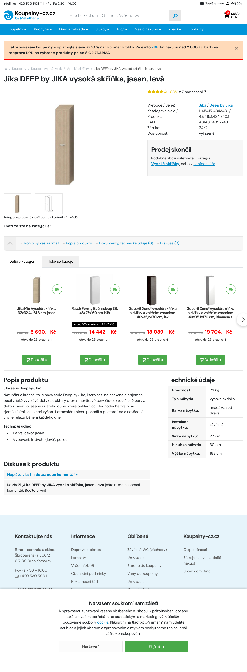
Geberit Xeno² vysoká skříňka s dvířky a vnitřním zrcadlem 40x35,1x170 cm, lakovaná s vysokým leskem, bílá (210, 315)
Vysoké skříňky (78, 68)
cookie (102, 622)
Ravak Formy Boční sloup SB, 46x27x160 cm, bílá (94, 310)
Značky (175, 29)
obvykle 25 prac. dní (36, 339)
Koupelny (19, 68)
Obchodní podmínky (88, 573)
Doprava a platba (86, 549)
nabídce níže (204, 163)
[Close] (236, 48)
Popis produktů (77, 243)
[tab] (23, 261)
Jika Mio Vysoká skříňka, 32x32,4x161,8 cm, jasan (36, 310)
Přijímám (156, 646)
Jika (202, 105)
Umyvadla (136, 557)
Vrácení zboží (82, 565)
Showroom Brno (197, 571)
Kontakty (196, 29)
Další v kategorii (23, 261)
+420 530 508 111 (32, 575)
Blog (121, 29)
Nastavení (90, 646)
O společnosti (195, 549)
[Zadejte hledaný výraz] (118, 15)
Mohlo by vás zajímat (39, 243)
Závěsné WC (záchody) (147, 549)
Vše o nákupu (146, 29)
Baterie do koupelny (144, 565)
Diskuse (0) (168, 243)
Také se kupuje (60, 261)
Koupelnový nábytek (46, 68)
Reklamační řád (84, 581)
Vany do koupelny (142, 573)
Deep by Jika (221, 105)
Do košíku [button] (36, 359)
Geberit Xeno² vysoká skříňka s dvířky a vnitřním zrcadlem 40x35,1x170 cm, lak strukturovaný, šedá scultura (152, 315)
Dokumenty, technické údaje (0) (124, 243)
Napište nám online (34, 589)
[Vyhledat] (175, 15)
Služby (101, 29)
